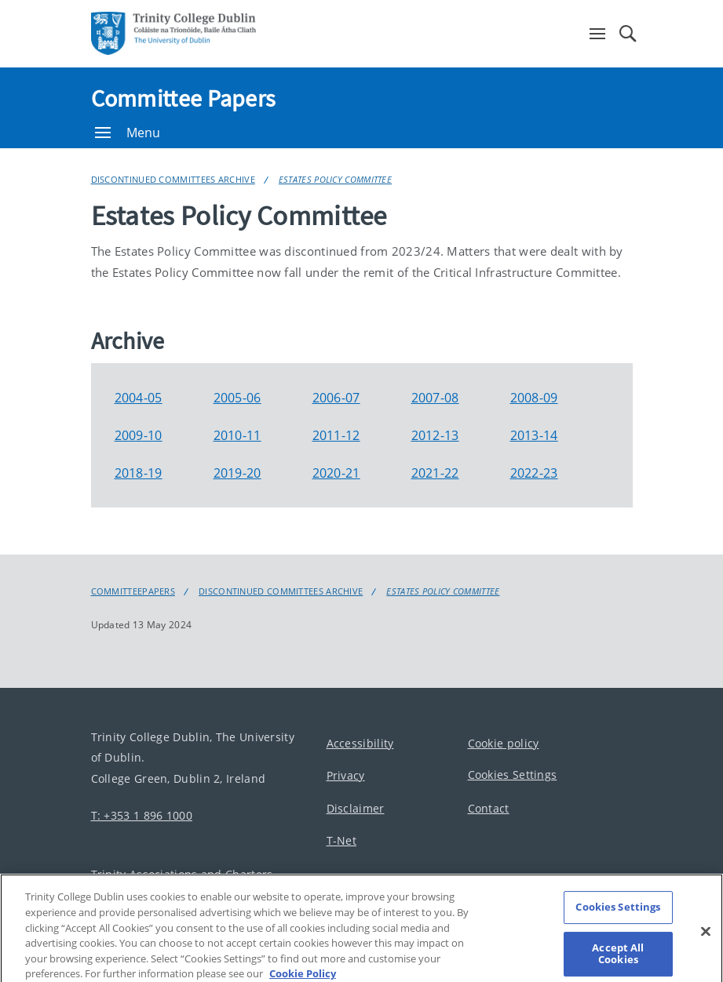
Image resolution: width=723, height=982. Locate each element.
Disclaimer (356, 808)
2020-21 (336, 473)
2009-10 (138, 435)
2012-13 (435, 435)
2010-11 (237, 435)
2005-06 (237, 397)
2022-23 (534, 473)
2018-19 (138, 473)
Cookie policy (503, 743)
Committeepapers (133, 591)
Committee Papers (183, 98)
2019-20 (237, 473)
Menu (128, 132)
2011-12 (336, 435)
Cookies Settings (512, 774)
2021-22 (435, 473)
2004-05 (138, 397)
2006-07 (336, 397)
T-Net (342, 840)
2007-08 (435, 397)
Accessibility (360, 743)
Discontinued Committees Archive (173, 179)
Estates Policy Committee (335, 179)
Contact (488, 808)
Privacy (346, 775)
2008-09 (534, 397)
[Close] (705, 942)
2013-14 (534, 435)
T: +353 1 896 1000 (141, 814)
